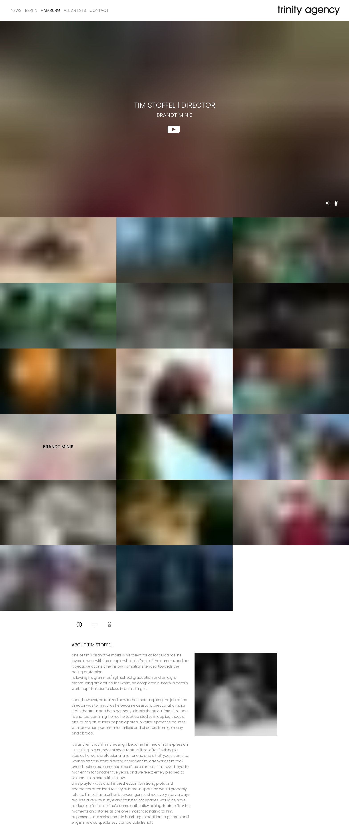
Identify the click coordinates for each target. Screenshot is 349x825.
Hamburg (50, 10)
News (16, 10)
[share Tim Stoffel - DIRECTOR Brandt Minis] (328, 203)
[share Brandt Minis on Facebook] (336, 205)
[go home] (308, 10)
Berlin (31, 10)
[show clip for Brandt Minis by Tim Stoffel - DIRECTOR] (174, 119)
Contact (99, 10)
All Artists (75, 10)
